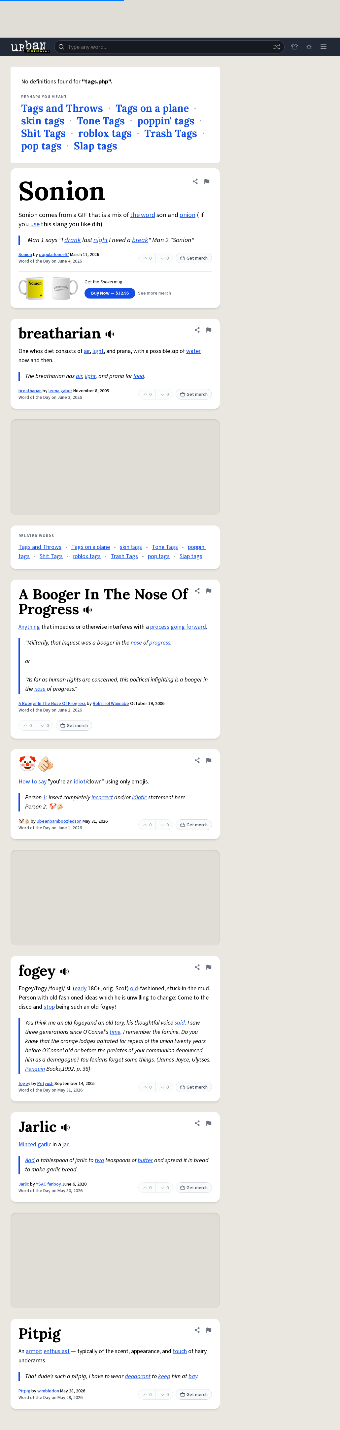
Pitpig (24, 1391)
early (80, 988)
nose (136, 643)
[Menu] (323, 47)
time (115, 1032)
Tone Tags (101, 120)
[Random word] (277, 47)
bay (192, 1376)
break (140, 240)
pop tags (41, 146)
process (159, 627)
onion (187, 215)
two (99, 1160)
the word (142, 215)
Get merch (194, 258)
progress (159, 643)
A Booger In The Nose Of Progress (52, 703)
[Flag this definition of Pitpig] (208, 1330)
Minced (27, 1144)
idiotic (139, 797)
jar (65, 1144)
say (42, 782)
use (35, 224)
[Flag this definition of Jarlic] (208, 1123)
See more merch (154, 293)
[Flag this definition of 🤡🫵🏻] (208, 760)
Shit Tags (43, 133)
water (193, 351)
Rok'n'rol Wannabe (111, 703)
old (134, 988)
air (87, 351)
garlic (44, 1144)
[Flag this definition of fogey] (208, 967)
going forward (188, 627)
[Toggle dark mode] (309, 47)
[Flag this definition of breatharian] (208, 330)
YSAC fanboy (48, 1184)
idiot (79, 782)
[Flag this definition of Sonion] (206, 181)
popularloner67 (54, 254)
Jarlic (23, 1184)
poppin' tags (165, 120)
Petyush (45, 1083)
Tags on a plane (152, 108)
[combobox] (169, 46)
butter (145, 1160)
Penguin (35, 1069)
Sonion (25, 254)
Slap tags (95, 146)
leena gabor (60, 391)
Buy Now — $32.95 (110, 293)
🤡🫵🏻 (24, 821)
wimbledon (48, 1391)
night (100, 240)
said (180, 1023)
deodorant (138, 1376)
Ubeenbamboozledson (59, 821)
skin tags (42, 120)
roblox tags (105, 133)
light (98, 351)
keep (164, 1376)
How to (27, 782)
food (138, 376)
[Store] (294, 47)
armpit (34, 1351)
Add (30, 1160)
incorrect (102, 797)
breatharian (30, 391)
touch (180, 1351)
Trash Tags (170, 133)
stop (49, 1007)
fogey (24, 1083)
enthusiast (57, 1351)
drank (72, 240)
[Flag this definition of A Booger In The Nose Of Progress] (208, 591)
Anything (29, 627)
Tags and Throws (62, 108)
